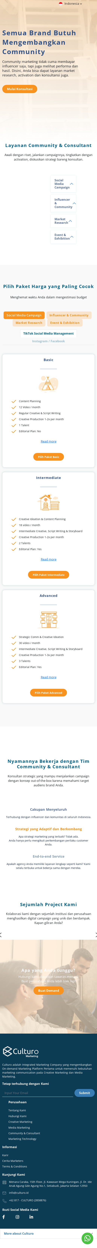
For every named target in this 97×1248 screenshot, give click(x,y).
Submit (84, 1093)
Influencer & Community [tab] (69, 315)
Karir (5, 1155)
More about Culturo (19, 1233)
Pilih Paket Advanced (48, 693)
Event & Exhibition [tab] (65, 323)
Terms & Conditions (14, 1166)
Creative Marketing (20, 1122)
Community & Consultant (24, 1133)
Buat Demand (48, 991)
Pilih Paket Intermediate (48, 575)
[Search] (37, 1093)
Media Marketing (19, 1127)
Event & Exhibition (62, 237)
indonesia (71, 4)
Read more (48, 441)
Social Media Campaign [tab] (24, 315)
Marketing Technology (22, 1139)
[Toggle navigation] (79, 11)
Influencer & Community (63, 203)
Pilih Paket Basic (48, 457)
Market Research (61, 221)
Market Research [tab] (29, 323)
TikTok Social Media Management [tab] (48, 333)
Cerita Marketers (12, 1161)
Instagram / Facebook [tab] (48, 341)
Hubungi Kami (17, 1116)
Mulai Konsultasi (20, 89)
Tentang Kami (17, 1110)
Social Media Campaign (62, 183)
